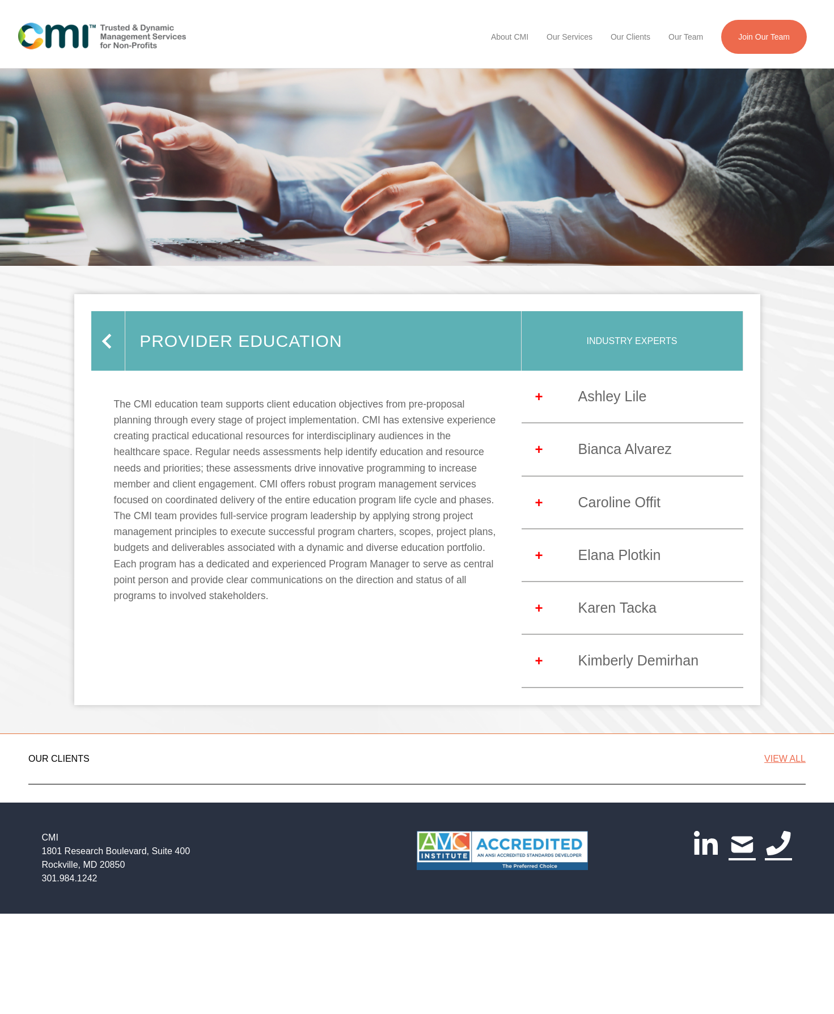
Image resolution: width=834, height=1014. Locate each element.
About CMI (509, 36)
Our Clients (630, 36)
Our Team (685, 36)
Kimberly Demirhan (638, 660)
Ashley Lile (612, 396)
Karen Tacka (617, 608)
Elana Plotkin (619, 555)
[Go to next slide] (794, 843)
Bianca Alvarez (625, 449)
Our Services (569, 36)
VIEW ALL (785, 758)
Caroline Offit (619, 502)
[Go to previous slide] (40, 843)
